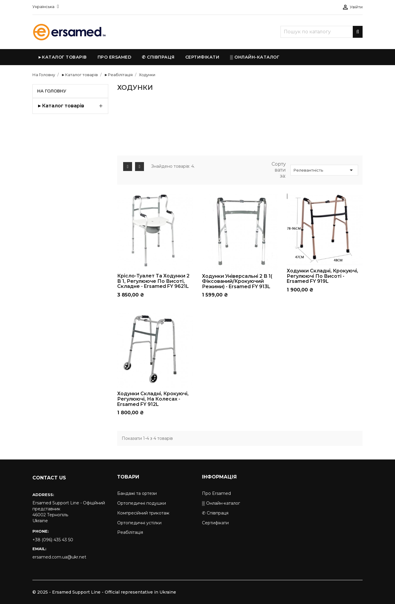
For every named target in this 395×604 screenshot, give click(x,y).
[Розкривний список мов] (45, 7)
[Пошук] (321, 32)
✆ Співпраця (215, 513)
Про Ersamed (216, 493)
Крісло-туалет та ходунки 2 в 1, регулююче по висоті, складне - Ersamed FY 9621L (153, 281)
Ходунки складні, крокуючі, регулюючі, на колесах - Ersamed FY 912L (153, 399)
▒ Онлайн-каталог (221, 503)
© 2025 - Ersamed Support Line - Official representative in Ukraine (104, 592)
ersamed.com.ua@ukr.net (59, 557)
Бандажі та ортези (137, 493)
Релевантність (324, 170)
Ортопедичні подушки (141, 503)
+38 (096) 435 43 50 (52, 539)
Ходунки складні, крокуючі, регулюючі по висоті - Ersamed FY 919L (322, 276)
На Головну (51, 91)
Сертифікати (215, 522)
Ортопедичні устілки (139, 522)
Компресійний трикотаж (143, 513)
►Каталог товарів (60, 106)
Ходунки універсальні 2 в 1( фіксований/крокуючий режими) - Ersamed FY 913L (237, 281)
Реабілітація (130, 532)
